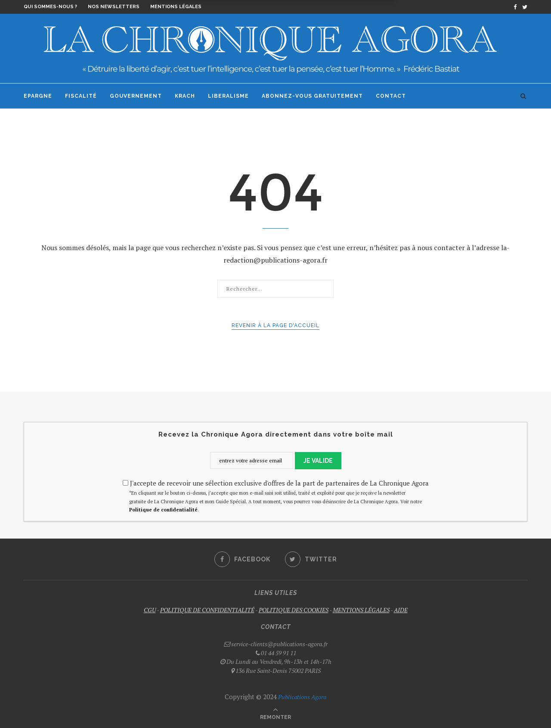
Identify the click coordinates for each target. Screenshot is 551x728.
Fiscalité (81, 96)
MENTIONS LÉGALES (361, 610)
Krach (185, 96)
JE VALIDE (318, 460)
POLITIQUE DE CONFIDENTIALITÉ (207, 610)
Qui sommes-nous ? (50, 6)
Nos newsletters (113, 6)
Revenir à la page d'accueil (275, 325)
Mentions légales (175, 6)
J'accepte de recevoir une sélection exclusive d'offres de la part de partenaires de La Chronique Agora (276, 483)
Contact (391, 96)
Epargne (38, 96)
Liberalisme (228, 96)
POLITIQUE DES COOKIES (293, 610)
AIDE (401, 610)
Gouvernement (136, 96)
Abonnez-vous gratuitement (312, 96)
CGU (150, 610)
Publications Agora (301, 697)
